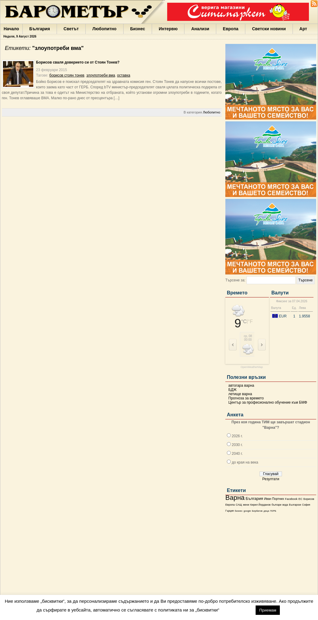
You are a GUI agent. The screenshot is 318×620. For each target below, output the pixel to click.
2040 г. (237, 453)
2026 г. (237, 436)
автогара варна (241, 385)
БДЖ (232, 390)
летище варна (240, 394)
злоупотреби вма (100, 75)
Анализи (200, 28)
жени (246, 504)
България (39, 28)
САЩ (239, 504)
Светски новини (269, 28)
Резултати (270, 479)
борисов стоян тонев (66, 75)
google (247, 511)
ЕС (300, 498)
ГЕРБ (273, 511)
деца (266, 511)
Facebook (291, 498)
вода (285, 504)
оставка (123, 75)
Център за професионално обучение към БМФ (267, 402)
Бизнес (137, 28)
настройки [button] (237, 609)
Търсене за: (235, 280)
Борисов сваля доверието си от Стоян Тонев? (78, 62)
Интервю (168, 28)
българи (276, 504)
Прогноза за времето (246, 398)
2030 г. (237, 445)
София (306, 505)
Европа (230, 28)
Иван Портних (274, 498)
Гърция (229, 511)
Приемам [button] (267, 610)
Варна (235, 497)
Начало (11, 28)
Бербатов (257, 511)
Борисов (308, 498)
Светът (71, 28)
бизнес (239, 511)
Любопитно (104, 28)
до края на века (245, 462)
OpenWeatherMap (252, 367)
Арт (303, 28)
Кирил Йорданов (260, 504)
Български (295, 504)
